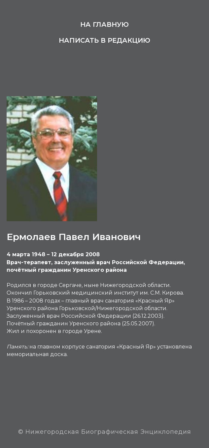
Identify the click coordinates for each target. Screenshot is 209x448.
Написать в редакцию (104, 40)
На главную (104, 24)
